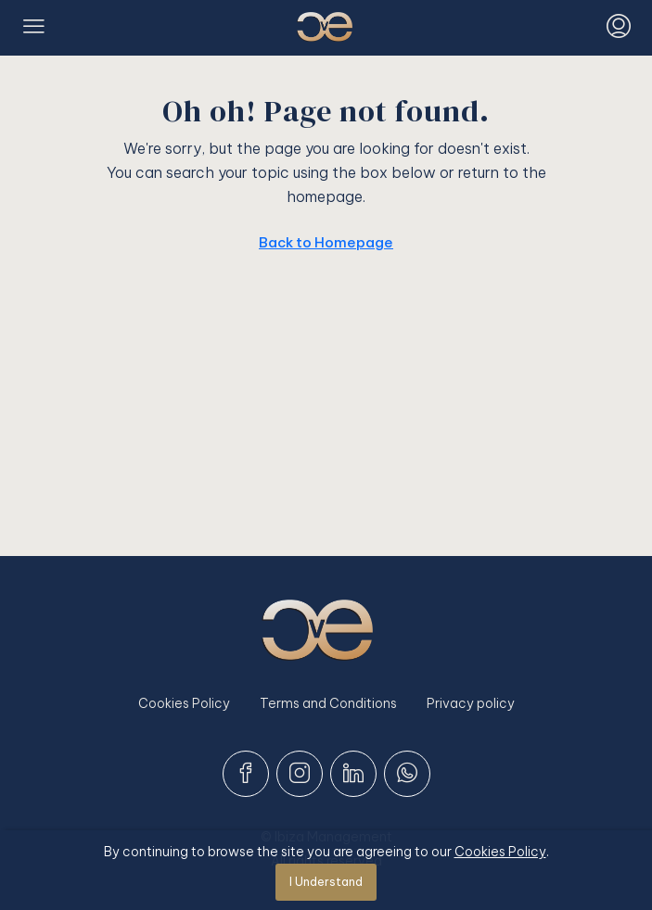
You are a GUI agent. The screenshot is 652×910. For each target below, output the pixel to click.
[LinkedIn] (353, 774)
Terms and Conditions (328, 703)
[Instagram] (299, 774)
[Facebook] (246, 774)
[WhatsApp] (407, 774)
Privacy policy (471, 703)
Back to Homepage (326, 242)
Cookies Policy (184, 703)
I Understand (326, 882)
